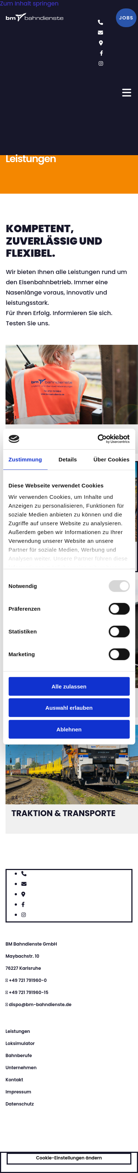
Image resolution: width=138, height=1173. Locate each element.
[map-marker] (101, 43)
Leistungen (18, 1031)
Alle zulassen (69, 686)
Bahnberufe (19, 1055)
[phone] (100, 22)
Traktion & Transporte (63, 813)
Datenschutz (20, 1104)
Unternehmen (21, 1067)
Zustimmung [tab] (25, 459)
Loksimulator (20, 1043)
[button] (126, 17)
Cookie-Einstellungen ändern (69, 1158)
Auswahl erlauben (68, 708)
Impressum (18, 1092)
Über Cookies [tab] (111, 459)
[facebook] (101, 53)
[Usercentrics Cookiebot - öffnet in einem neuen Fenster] (98, 439)
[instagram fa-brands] (101, 63)
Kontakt (14, 1080)
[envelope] (100, 32)
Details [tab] (68, 459)
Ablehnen (68, 729)
